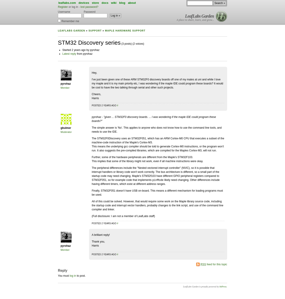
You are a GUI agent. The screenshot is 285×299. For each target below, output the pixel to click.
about (132, 2)
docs (105, 2)
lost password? (89, 6)
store (95, 2)
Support (95, 30)
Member (65, 87)
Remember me (68, 21)
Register (63, 6)
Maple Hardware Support (125, 30)
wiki (114, 2)
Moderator (66, 132)
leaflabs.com (67, 2)
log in (73, 275)
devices (84, 2)
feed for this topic (214, 264)
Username (69, 14)
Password (95, 14)
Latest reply (69, 53)
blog (122, 2)
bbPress (223, 286)
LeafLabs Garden (199, 16)
